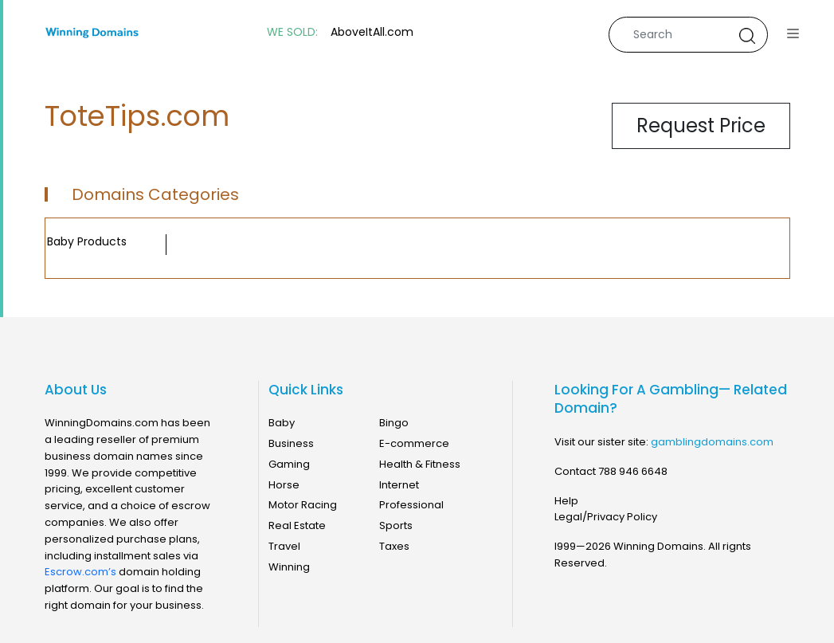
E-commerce (414, 443)
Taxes (394, 546)
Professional (411, 504)
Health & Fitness (419, 464)
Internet (399, 484)
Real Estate (297, 525)
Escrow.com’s (80, 571)
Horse (284, 484)
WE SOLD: (292, 32)
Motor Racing (302, 504)
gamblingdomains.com (712, 441)
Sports (396, 525)
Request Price (700, 125)
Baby (281, 422)
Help (566, 500)
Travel (284, 546)
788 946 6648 (633, 471)
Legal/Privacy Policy (605, 516)
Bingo (394, 422)
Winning (289, 566)
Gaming (289, 464)
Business (291, 443)
